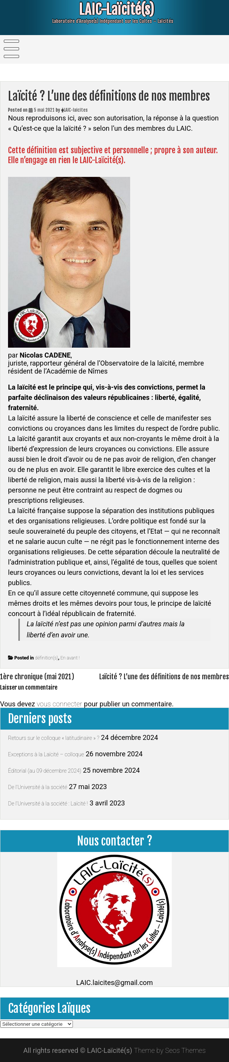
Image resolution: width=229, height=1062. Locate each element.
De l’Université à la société (37, 787)
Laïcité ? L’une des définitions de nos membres (164, 676)
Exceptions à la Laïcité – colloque (46, 754)
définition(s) (46, 658)
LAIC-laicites (76, 110)
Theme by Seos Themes (170, 1050)
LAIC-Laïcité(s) (111, 9)
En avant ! (69, 658)
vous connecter (59, 704)
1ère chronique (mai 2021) (37, 676)
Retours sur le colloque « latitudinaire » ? (53, 738)
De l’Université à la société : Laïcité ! (48, 804)
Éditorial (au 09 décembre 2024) (44, 771)
